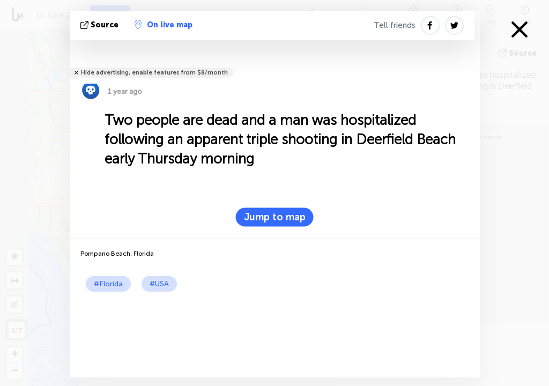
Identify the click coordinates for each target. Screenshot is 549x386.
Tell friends (395, 25)
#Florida (108, 283)
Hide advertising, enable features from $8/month (154, 72)
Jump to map (275, 217)
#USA (159, 283)
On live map (163, 24)
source (100, 24)
